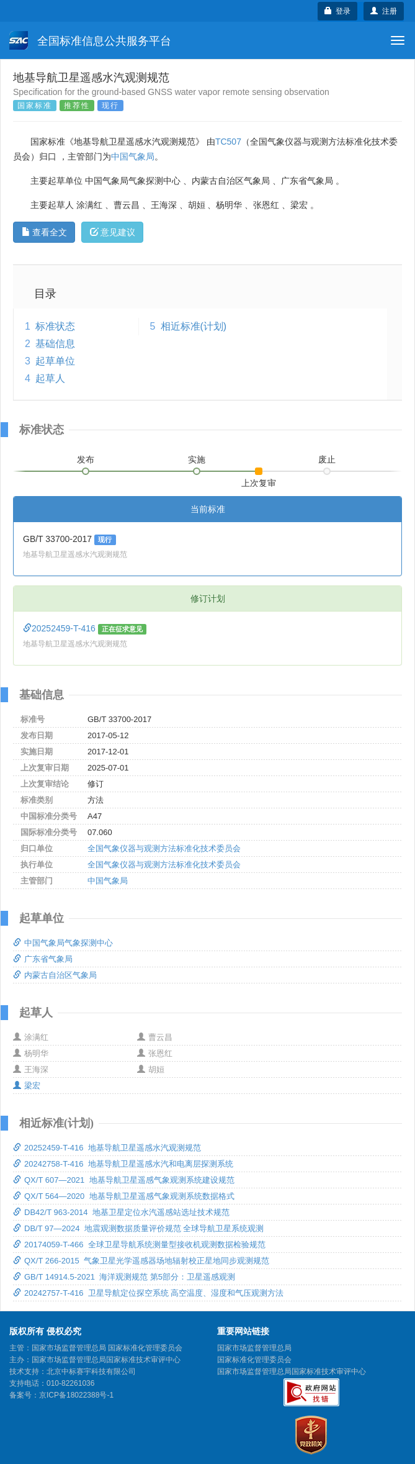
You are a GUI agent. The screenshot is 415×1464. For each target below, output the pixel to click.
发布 (85, 459)
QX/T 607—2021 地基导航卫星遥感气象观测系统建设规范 (123, 1180)
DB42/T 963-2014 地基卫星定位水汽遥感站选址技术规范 (121, 1212)
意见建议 (112, 232)
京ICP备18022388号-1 (76, 1395)
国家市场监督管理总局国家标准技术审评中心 (291, 1371)
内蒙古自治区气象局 (55, 975)
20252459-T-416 (60, 628)
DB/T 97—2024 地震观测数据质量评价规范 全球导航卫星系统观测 (138, 1228)
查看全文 (44, 232)
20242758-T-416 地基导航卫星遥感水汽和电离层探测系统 (123, 1163)
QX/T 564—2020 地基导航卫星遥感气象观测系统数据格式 (123, 1196)
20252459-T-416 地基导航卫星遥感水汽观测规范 (107, 1147)
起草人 (50, 378)
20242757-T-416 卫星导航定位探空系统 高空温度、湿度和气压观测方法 (148, 1293)
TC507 (228, 142)
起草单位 (55, 361)
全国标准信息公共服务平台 (90, 40)
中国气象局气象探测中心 (63, 942)
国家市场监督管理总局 (254, 1348)
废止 (327, 459)
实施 (196, 459)
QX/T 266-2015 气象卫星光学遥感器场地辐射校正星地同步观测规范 (141, 1260)
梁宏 (26, 1085)
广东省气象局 (43, 959)
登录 (337, 11)
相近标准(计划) (194, 326)
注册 (383, 11)
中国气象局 (132, 156)
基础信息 (55, 343)
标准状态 (55, 326)
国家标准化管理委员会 (254, 1359)
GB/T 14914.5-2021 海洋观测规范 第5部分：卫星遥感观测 (124, 1276)
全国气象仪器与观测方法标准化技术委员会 (164, 848)
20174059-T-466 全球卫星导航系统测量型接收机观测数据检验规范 (139, 1244)
